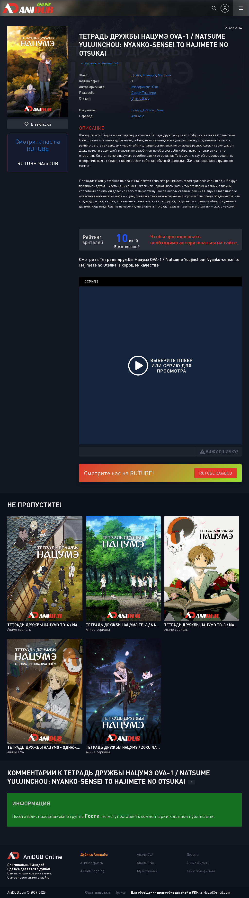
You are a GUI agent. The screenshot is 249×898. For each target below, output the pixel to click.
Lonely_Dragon (142, 110)
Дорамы (193, 854)
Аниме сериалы (91, 863)
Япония (90, 63)
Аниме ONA (145, 863)
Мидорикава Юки (144, 87)
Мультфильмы (147, 871)
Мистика (164, 75)
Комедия (149, 75)
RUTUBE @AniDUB (37, 163)
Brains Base (140, 98)
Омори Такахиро (143, 92)
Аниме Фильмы (198, 863)
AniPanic (137, 116)
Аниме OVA (110, 63)
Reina (159, 110)
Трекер (121, 892)
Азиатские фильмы (201, 871)
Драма (136, 75)
